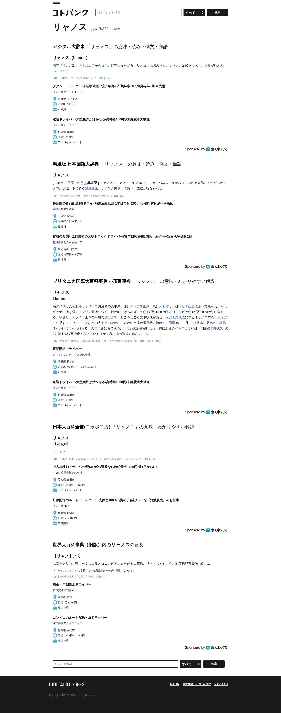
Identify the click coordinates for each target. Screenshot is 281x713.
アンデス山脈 (139, 306)
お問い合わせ (221, 684)
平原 (70, 183)
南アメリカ (61, 65)
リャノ (64, 71)
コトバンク (70, 12)
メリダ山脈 (186, 306)
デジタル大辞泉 (69, 46)
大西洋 (164, 306)
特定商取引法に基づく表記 (197, 684)
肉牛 (214, 328)
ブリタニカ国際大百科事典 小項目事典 (92, 281)
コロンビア (109, 65)
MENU (56, 3)
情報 (101, 78)
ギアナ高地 (174, 317)
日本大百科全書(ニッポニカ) (81, 426)
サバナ (109, 317)
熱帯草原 (91, 188)
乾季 (222, 323)
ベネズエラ (86, 65)
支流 (104, 323)
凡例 (107, 78)
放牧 (207, 65)
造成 (125, 334)
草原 (162, 65)
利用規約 (174, 684)
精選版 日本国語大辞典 (76, 163)
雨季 (172, 323)
